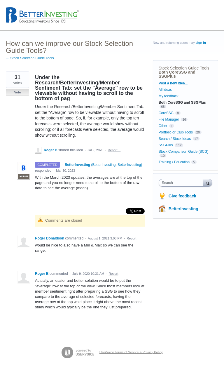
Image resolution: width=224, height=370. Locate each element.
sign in (201, 42)
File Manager (169, 119)
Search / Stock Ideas (175, 139)
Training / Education (174, 162)
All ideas (165, 90)
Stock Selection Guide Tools (184, 68)
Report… (114, 150)
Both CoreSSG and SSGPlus (177, 74)
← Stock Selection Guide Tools (30, 58)
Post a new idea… (173, 83)
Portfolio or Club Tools (176, 132)
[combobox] (182, 183)
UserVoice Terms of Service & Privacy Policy (131, 352)
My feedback (168, 96)
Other (163, 126)
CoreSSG (166, 113)
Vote (17, 92)
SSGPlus (166, 145)
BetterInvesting (183, 208)
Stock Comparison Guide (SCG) (184, 152)
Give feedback (182, 196)
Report (131, 238)
